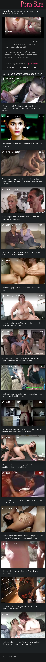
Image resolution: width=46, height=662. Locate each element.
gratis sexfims (33, 64)
